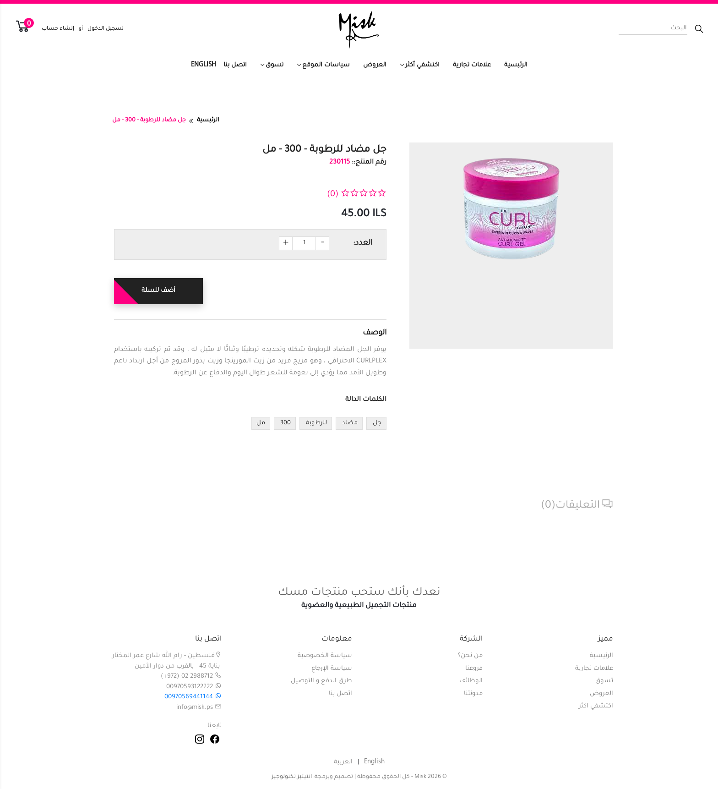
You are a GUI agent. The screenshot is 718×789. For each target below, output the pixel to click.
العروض (374, 65)
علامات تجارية (472, 65)
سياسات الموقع (326, 65)
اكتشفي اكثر (596, 706)
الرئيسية (516, 65)
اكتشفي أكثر (422, 65)
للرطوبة (316, 423)
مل (260, 423)
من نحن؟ (470, 655)
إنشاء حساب (58, 29)
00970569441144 (193, 697)
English (203, 64)
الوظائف (471, 681)
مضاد (349, 423)
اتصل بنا (235, 65)
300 (285, 423)
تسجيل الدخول (105, 29)
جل (376, 423)
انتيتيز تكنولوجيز (292, 777)
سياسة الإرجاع (331, 668)
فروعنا (474, 668)
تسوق (274, 65)
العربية (343, 762)
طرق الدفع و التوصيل (321, 681)
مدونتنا (473, 693)
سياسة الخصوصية (325, 655)
